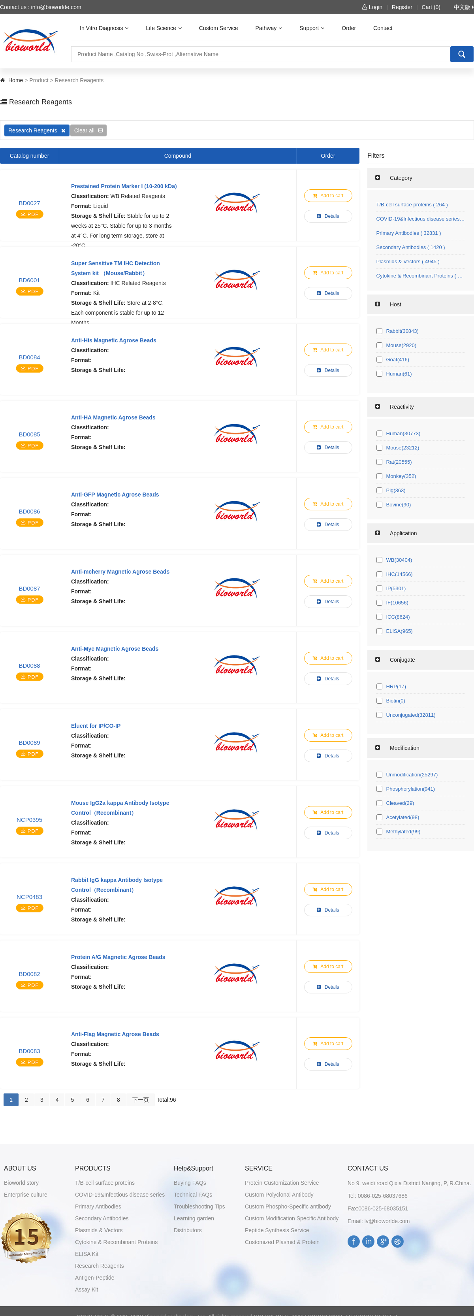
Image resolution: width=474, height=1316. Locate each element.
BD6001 (29, 280)
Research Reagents (37, 130)
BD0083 (29, 1051)
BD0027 (29, 203)
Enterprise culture (25, 1194)
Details (328, 216)
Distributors (188, 1230)
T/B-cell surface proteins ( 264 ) (412, 205)
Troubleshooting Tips (199, 1206)
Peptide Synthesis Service (277, 1230)
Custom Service (218, 28)
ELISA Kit (86, 1254)
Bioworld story (21, 1183)
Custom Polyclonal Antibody (279, 1194)
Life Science (163, 28)
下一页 (140, 1100)
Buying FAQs (190, 1183)
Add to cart (328, 195)
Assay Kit (86, 1289)
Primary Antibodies (98, 1206)
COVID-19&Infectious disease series (120, 1194)
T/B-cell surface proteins (105, 1183)
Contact (382, 28)
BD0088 (29, 665)
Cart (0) (431, 7)
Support (311, 28)
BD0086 (29, 511)
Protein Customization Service (282, 1183)
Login (372, 7)
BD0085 (29, 434)
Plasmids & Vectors (99, 1230)
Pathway (269, 28)
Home (15, 80)
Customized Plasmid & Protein (282, 1242)
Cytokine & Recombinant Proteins (116, 1242)
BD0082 (29, 973)
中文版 (464, 7)
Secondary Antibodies (101, 1218)
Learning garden (194, 1218)
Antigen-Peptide (95, 1277)
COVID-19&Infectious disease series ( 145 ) (420, 219)
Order (349, 28)
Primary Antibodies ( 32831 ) (408, 233)
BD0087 (29, 588)
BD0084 (29, 357)
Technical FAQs (193, 1194)
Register (402, 7)
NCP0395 (29, 819)
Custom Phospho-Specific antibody (288, 1206)
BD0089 (29, 742)
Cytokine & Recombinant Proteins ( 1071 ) (420, 276)
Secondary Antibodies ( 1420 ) (410, 247)
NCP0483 (29, 896)
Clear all (88, 130)
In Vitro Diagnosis (104, 28)
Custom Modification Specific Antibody (292, 1218)
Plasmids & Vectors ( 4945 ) (408, 261)
